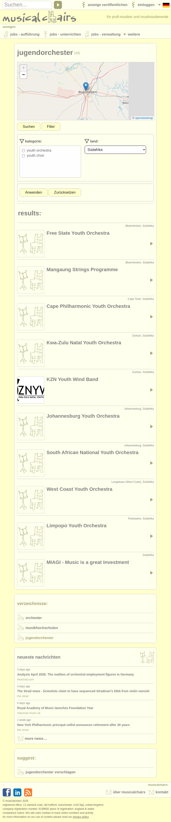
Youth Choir (35, 156)
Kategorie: (31, 141)
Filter (51, 127)
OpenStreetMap (144, 118)
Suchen (29, 127)
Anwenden (33, 193)
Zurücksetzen (64, 193)
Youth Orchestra (39, 151)
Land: (92, 141)
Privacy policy (81, 817)
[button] (86, 87)
